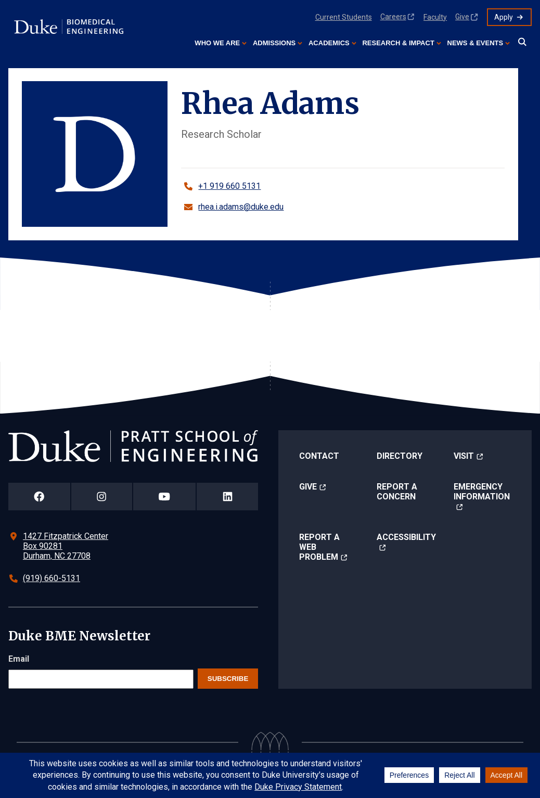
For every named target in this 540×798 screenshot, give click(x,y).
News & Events (475, 43)
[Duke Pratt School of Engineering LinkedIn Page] (227, 496)
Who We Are (217, 43)
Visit (464, 456)
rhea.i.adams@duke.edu (241, 207)
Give (462, 16)
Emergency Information (482, 491)
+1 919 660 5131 (229, 186)
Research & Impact (398, 43)
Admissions (274, 43)
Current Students (343, 17)
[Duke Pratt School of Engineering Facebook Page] (39, 496)
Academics (329, 43)
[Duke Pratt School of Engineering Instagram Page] (101, 496)
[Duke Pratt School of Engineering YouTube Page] (164, 496)
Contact (319, 456)
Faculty (435, 17)
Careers (393, 16)
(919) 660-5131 (51, 578)
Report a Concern (397, 491)
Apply (503, 17)
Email (18, 659)
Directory (399, 456)
